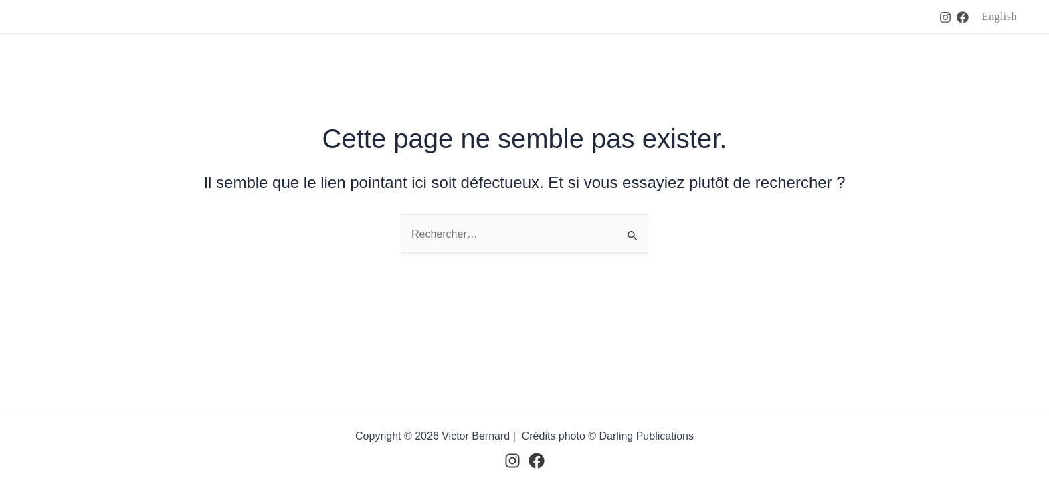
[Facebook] (963, 17)
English (999, 16)
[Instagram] (945, 17)
